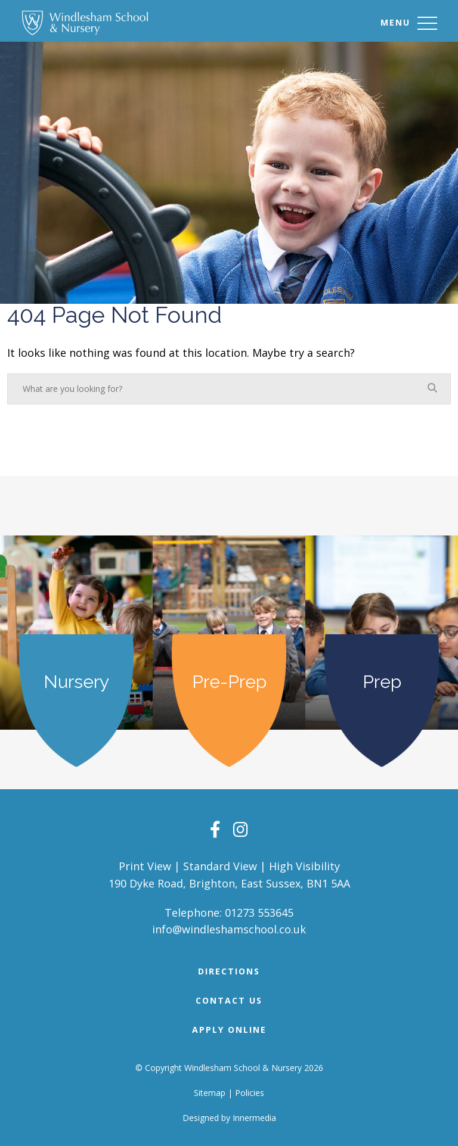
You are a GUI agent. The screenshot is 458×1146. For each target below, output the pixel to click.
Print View (145, 866)
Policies (249, 1092)
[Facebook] (215, 829)
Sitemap (209, 1092)
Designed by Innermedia (229, 1117)
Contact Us (229, 1000)
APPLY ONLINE (229, 1029)
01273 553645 (259, 912)
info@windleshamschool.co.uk (229, 929)
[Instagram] (240, 829)
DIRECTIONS (229, 971)
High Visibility (304, 866)
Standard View (220, 866)
